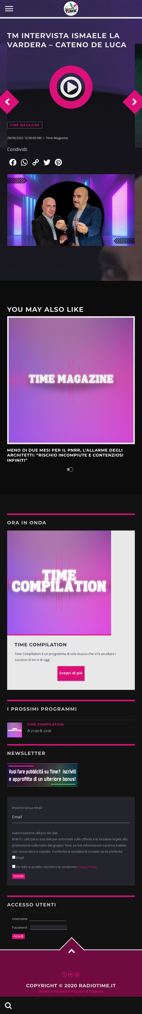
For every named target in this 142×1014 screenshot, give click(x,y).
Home (44, 992)
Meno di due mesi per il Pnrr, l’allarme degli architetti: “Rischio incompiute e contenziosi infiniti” (65, 455)
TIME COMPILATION (45, 724)
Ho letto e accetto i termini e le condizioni (54, 867)
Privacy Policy (87, 867)
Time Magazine (25, 125)
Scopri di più (71, 380)
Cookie (96, 992)
